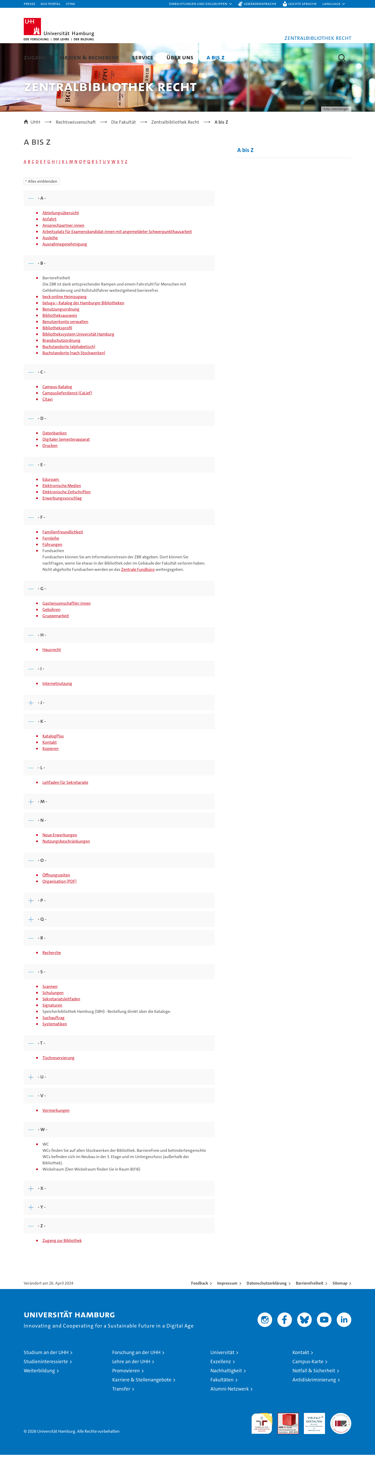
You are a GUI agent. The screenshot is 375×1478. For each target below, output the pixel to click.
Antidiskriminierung (314, 1403)
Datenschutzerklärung (267, 1306)
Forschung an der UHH (136, 1375)
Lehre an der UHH (131, 1384)
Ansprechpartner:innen (63, 248)
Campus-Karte (307, 1384)
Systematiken (54, 1047)
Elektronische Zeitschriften (66, 515)
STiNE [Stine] (70, 3)
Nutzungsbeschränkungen (66, 864)
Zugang (35, 57)
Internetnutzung (57, 706)
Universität (222, 1375)
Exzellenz (220, 1384)
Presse (29, 3)
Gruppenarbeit (55, 639)
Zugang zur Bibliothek (62, 1263)
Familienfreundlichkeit (62, 555)
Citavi (47, 422)
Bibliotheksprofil (57, 351)
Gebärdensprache (260, 3)
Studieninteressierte (46, 1384)
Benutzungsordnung (60, 332)
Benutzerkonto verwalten (65, 345)
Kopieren (50, 771)
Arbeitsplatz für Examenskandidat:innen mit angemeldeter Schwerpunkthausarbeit (117, 254)
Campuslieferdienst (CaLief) (67, 416)
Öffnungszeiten (56, 898)
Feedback (199, 1306)
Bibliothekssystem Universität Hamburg (78, 357)
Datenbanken (54, 456)
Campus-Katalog (57, 410)
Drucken (50, 468)
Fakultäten (222, 1403)
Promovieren (126, 1394)
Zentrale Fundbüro (138, 592)
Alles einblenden (42, 204)
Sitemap (340, 1306)
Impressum (227, 1306)
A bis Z (216, 57)
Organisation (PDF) (59, 904)
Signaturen (52, 1028)
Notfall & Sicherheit (313, 1394)
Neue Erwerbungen (59, 858)
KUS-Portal (50, 3)
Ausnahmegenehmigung (64, 267)
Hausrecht (51, 672)
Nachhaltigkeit (226, 1394)
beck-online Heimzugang (64, 320)
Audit (283, 1439)
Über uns (179, 57)
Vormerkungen (56, 1133)
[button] (201, 4)
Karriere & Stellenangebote (141, 1403)
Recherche (51, 975)
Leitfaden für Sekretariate (65, 805)
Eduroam (51, 502)
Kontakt (49, 765)
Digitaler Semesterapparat (66, 462)
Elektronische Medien (61, 508)
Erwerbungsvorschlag (62, 521)
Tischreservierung (58, 1081)
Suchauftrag (53, 1041)
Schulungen (53, 1016)
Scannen (50, 1009)
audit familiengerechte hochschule (261, 1444)
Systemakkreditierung (340, 1439)
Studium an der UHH (46, 1375)
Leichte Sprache (302, 3)
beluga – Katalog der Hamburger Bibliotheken (83, 326)
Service (142, 57)
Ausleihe (50, 261)
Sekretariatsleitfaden (61, 1022)
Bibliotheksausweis (59, 338)
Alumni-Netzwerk (229, 1412)
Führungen (52, 567)
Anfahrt (49, 242)
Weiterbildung (39, 1394)
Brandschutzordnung (61, 363)
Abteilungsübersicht (60, 236)
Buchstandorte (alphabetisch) (68, 369)
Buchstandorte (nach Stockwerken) (73, 376)
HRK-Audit (313, 1439)
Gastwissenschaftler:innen (66, 626)
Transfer (121, 1412)
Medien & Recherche (89, 57)
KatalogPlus (53, 759)
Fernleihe (50, 561)
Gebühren (51, 632)
